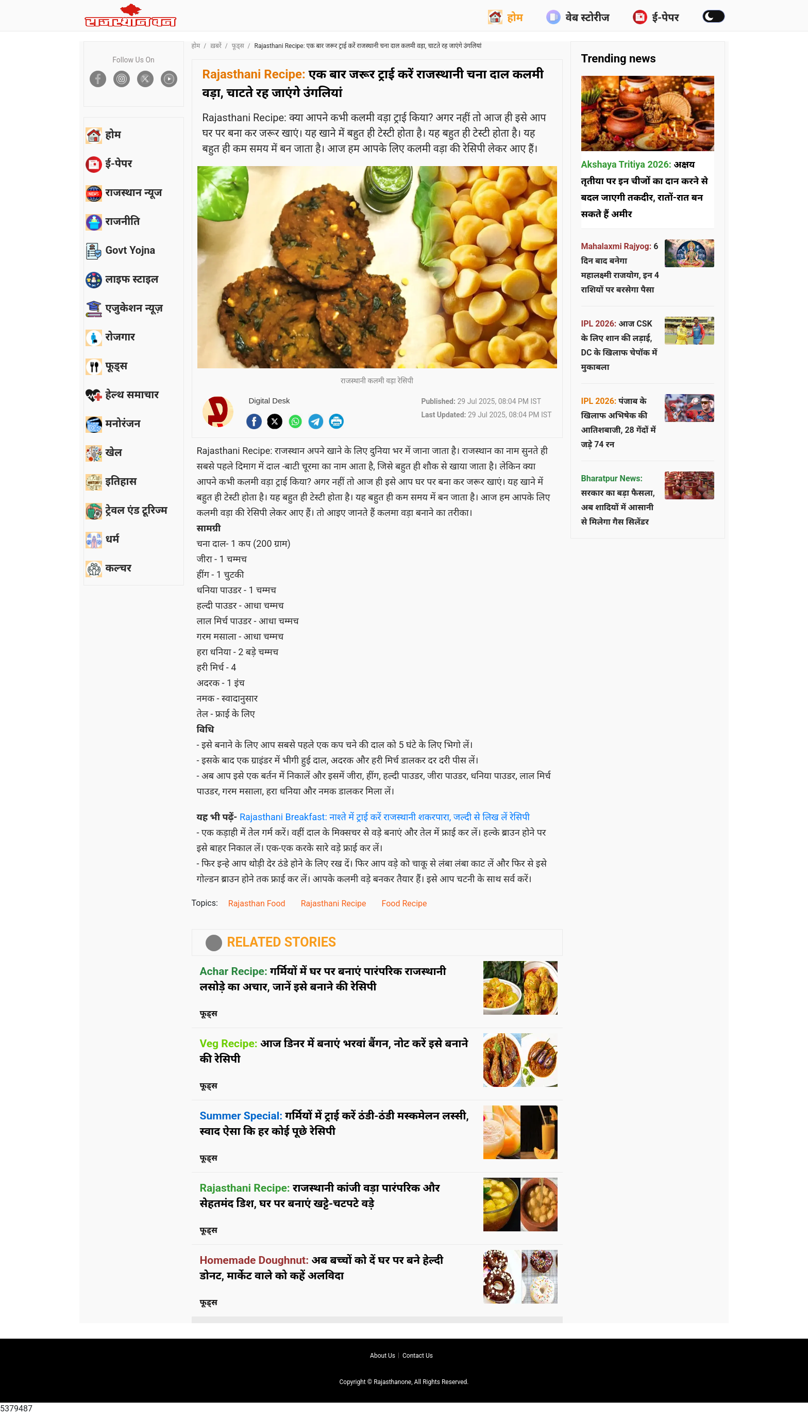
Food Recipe (404, 903)
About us (382, 1355)
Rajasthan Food (256, 903)
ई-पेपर (656, 17)
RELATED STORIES (281, 942)
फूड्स (238, 46)
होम (505, 17)
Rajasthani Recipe (333, 903)
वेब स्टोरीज (578, 17)
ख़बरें (216, 46)
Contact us (417, 1355)
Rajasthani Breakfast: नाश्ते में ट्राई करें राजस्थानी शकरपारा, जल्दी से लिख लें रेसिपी (385, 816)
